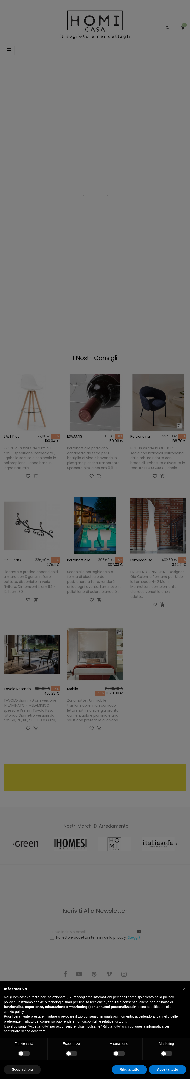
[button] (184, 989)
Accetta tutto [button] (167, 1069)
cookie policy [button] (14, 1012)
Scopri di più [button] (22, 1069)
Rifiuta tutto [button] (129, 1069)
